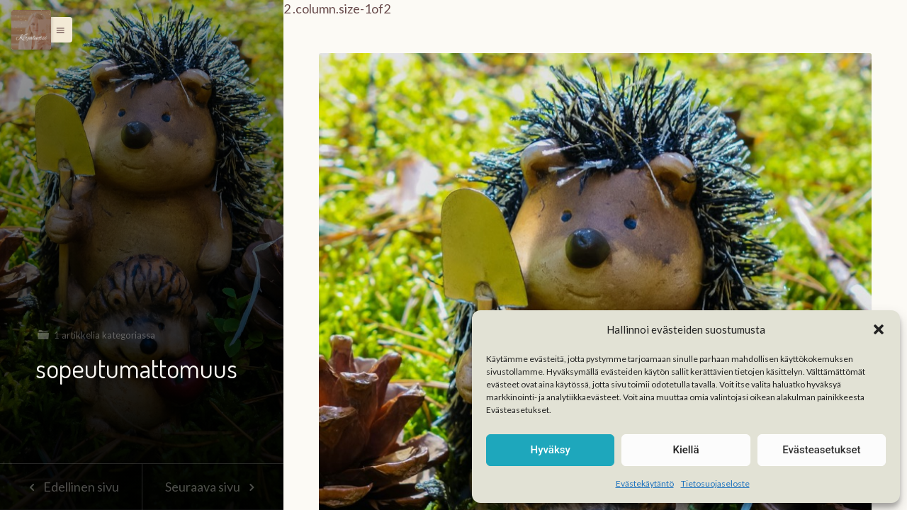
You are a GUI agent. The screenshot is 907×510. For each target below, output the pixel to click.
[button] (879, 329)
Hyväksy (550, 449)
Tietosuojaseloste (715, 483)
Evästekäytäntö (645, 483)
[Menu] (31, 30)
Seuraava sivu (212, 486)
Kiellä (685, 449)
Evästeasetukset (821, 449)
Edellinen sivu (70, 486)
